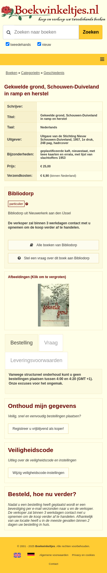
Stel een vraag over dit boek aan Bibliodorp (54, 258)
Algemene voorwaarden (53, 554)
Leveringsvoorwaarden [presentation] (36, 360)
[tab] (21, 343)
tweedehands (20, 45)
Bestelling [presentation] (21, 343)
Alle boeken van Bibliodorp (53, 245)
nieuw (46, 45)
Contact (53, 563)
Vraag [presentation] (51, 343)
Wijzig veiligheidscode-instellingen (38, 473)
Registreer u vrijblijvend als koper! (38, 429)
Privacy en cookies (83, 554)
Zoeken (91, 32)
